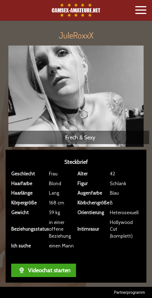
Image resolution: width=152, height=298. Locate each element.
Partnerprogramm (129, 292)
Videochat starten (43, 270)
